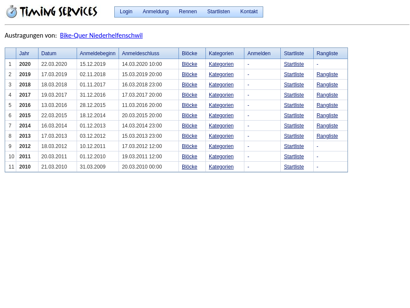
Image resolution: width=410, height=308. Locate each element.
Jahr (24, 53)
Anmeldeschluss (140, 53)
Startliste (294, 64)
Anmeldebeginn (98, 53)
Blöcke (189, 64)
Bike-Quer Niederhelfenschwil (101, 35)
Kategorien (221, 64)
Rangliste (327, 74)
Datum (49, 53)
